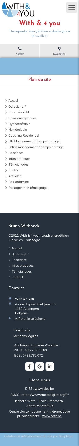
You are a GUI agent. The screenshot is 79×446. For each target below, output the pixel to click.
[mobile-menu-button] (71, 7)
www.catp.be (52, 416)
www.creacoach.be (40, 405)
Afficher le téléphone (30, 319)
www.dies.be (44, 389)
